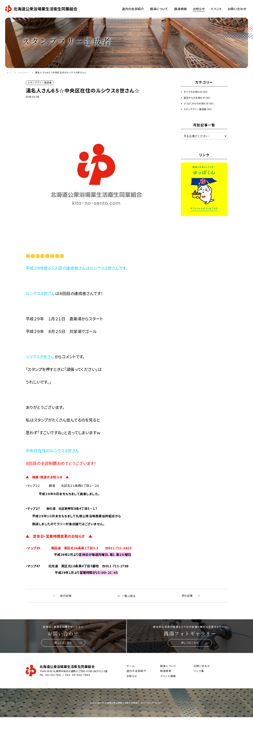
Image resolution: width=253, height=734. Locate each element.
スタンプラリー (26, 72)
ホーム (10, 72)
